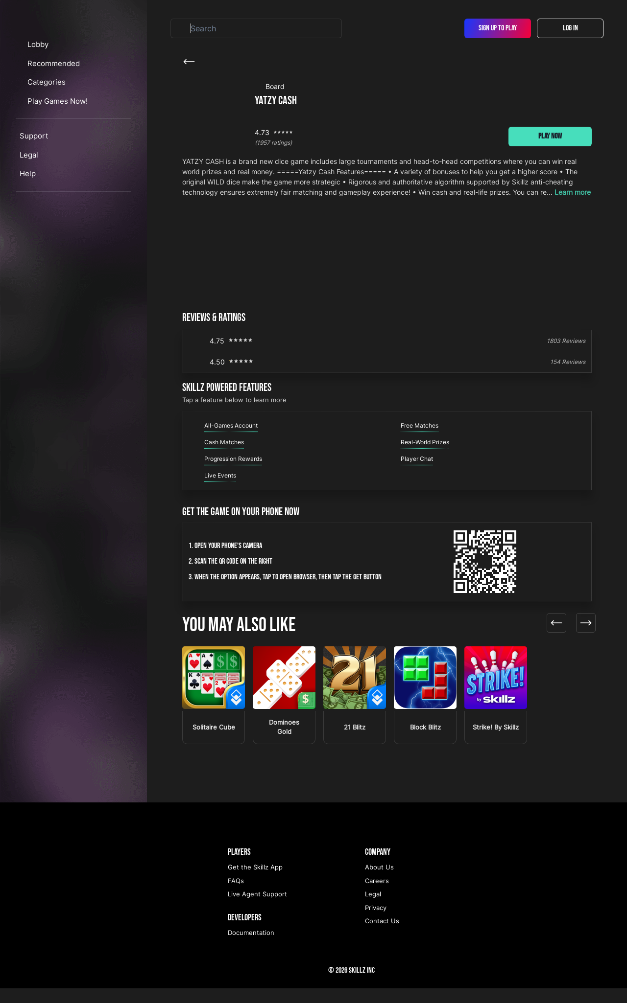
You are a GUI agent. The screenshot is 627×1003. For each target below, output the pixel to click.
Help (28, 228)
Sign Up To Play (498, 28)
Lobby (46, 99)
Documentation (251, 947)
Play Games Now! (67, 155)
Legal (29, 209)
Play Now (550, 136)
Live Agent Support (257, 908)
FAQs (236, 895)
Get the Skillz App (255, 882)
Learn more (573, 192)
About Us (379, 882)
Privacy (375, 922)
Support (34, 191)
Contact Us (382, 935)
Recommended (62, 118)
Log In (570, 28)
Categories (56, 137)
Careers (377, 895)
